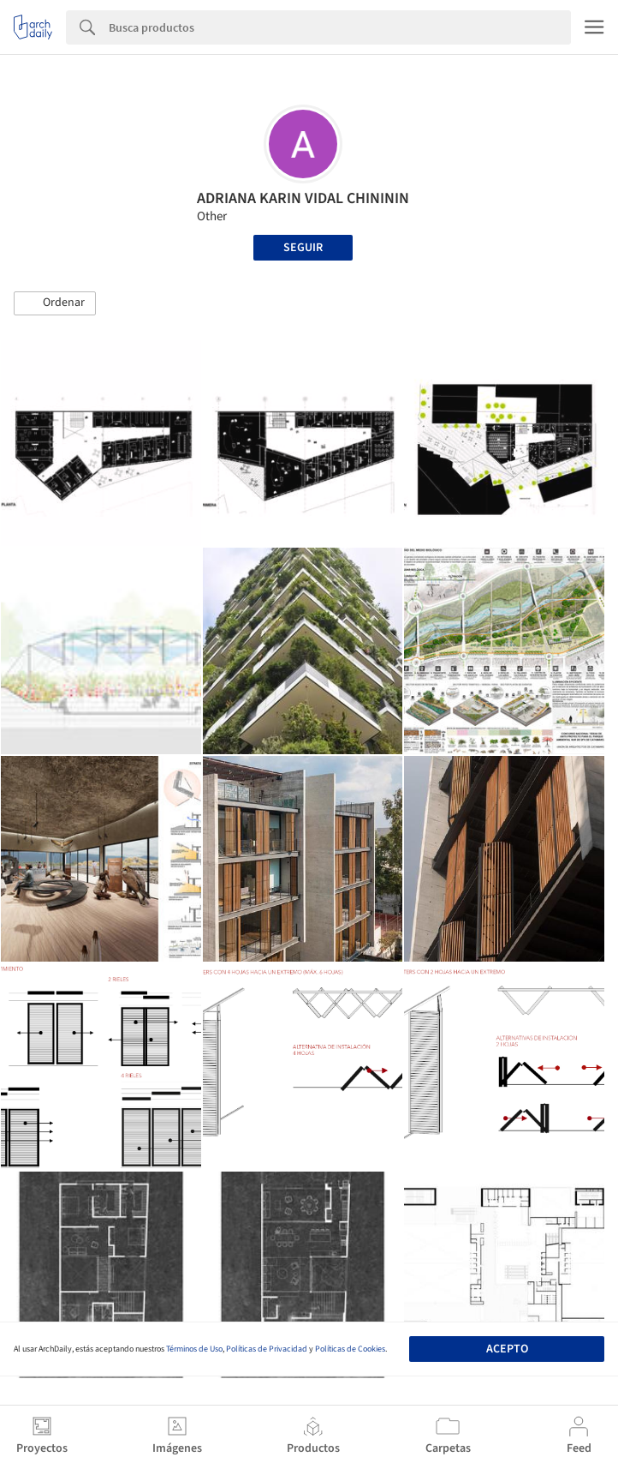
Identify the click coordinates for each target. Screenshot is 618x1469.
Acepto (507, 1349)
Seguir (303, 247)
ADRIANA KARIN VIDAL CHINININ (303, 198)
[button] (55, 303)
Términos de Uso (194, 1349)
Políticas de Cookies (350, 1349)
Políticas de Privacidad (266, 1349)
